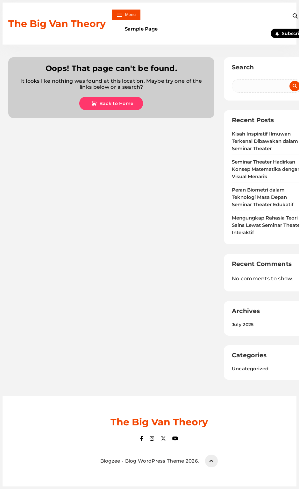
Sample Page (141, 29)
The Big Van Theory (57, 24)
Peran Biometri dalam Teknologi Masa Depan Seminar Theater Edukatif (263, 197)
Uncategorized (250, 369)
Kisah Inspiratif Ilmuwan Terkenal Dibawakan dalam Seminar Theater (265, 141)
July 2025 (243, 324)
